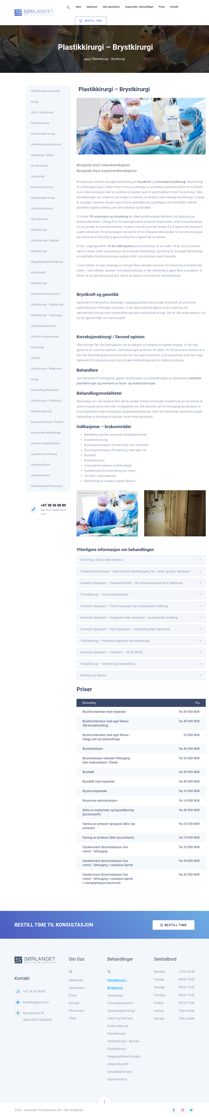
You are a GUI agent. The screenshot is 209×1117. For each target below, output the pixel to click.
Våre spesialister (111, 7)
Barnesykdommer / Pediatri (47, 421)
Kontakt (174, 7)
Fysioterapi (37, 347)
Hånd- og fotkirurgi (42, 112)
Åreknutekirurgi (40, 123)
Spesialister (77, 988)
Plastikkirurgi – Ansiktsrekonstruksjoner (45, 288)
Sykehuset (91, 7)
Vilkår (72, 1018)
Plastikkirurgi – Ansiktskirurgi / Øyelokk (45, 235)
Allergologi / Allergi (42, 155)
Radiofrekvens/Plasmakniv (47, 486)
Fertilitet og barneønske (45, 336)
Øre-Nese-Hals (39, 165)
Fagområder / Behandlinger (139, 7)
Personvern (76, 1011)
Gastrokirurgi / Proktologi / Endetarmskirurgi (47, 406)
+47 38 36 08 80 (53, 505)
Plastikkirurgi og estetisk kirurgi (45, 96)
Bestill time (175, 925)
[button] (68, 7)
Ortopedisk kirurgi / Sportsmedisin (42, 214)
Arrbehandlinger (40, 464)
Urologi (35, 357)
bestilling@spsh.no (36, 1002)
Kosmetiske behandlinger (46, 432)
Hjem (78, 7)
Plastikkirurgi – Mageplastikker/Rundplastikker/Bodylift (47, 262)
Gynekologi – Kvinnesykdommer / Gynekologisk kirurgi (43, 187)
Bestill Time (93, 20)
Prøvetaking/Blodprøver (45, 389)
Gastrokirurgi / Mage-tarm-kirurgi (47, 374)
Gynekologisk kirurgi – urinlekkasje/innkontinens (46, 139)
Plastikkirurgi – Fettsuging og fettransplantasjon (46, 320)
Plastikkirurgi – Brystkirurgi (47, 304)
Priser (162, 7)
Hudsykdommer (40, 475)
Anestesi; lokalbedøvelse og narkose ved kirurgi (45, 449)
